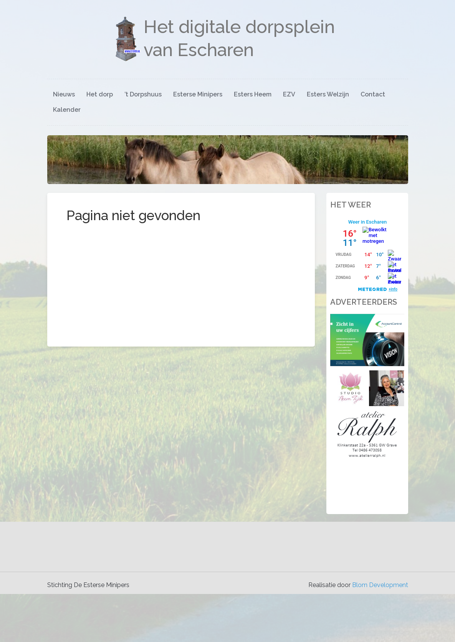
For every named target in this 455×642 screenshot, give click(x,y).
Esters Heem (252, 94)
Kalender (67, 109)
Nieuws (64, 94)
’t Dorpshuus (143, 94)
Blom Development (380, 585)
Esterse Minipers (197, 94)
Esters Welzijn (328, 94)
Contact (373, 94)
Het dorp (99, 94)
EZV (289, 94)
